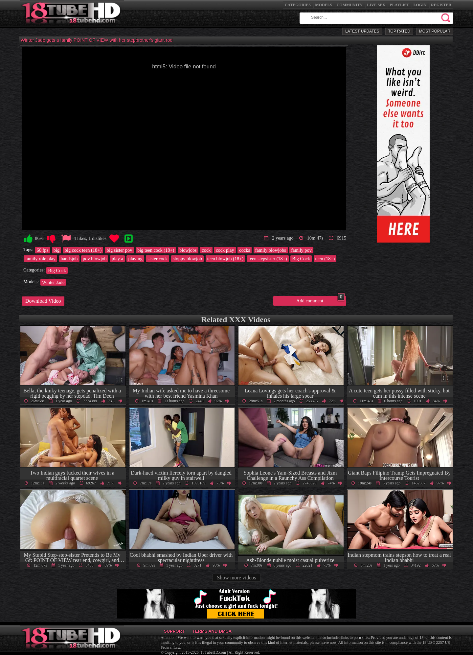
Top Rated (399, 31)
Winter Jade (53, 282)
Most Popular (434, 31)
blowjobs (188, 250)
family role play (40, 258)
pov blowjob (94, 258)
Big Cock (301, 258)
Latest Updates (362, 31)
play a (117, 258)
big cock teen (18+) (83, 250)
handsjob (69, 258)
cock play (225, 250)
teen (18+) (325, 258)
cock (206, 250)
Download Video (43, 301)
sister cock (157, 258)
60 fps (43, 250)
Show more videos (236, 577)
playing (135, 258)
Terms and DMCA (212, 631)
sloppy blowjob (187, 258)
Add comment (320, 299)
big (56, 250)
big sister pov (119, 250)
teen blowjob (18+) (225, 258)
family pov (301, 250)
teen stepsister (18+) (268, 258)
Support (174, 631)
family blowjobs (270, 250)
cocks (244, 250)
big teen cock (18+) (155, 250)
